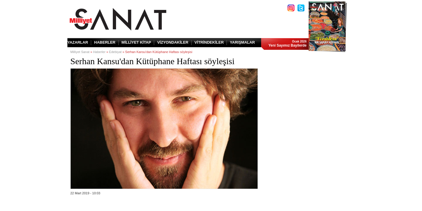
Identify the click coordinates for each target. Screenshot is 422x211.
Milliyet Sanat (79, 52)
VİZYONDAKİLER (172, 42)
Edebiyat (115, 52)
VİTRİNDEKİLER (209, 42)
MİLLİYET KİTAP (136, 42)
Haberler (99, 52)
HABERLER (104, 42)
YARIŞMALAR (242, 42)
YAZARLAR (77, 42)
